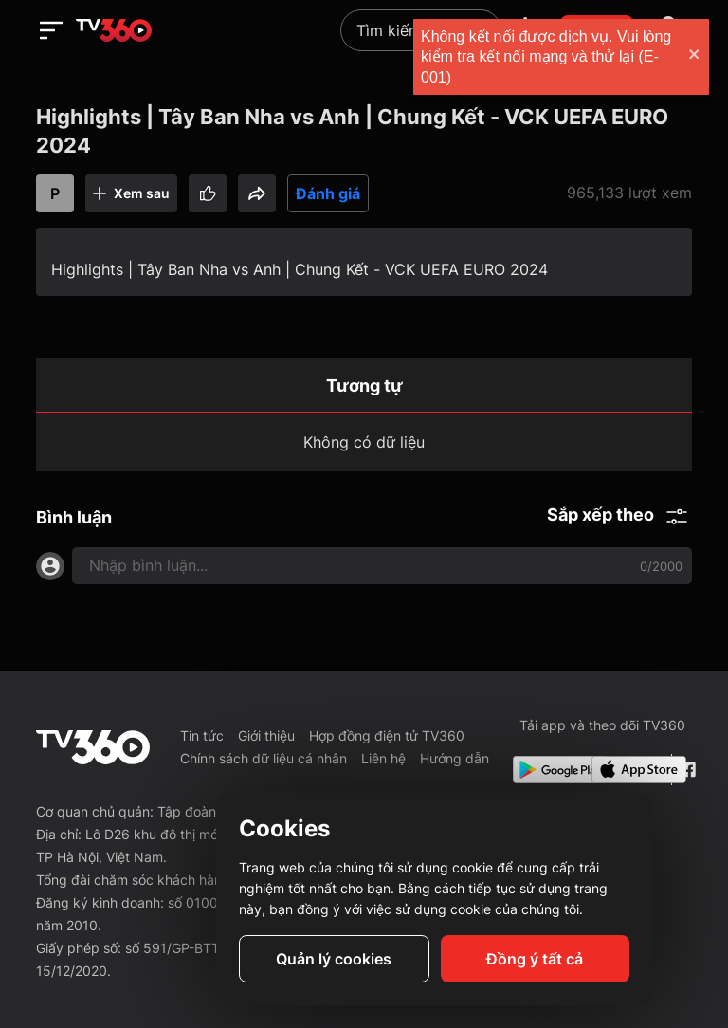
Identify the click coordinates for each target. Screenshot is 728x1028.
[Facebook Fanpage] (686, 770)
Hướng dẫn (454, 758)
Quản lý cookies (333, 958)
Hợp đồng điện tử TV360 (386, 735)
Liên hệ (383, 758)
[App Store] (628, 769)
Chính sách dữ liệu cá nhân (263, 758)
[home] (114, 30)
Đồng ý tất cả (534, 958)
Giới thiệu (266, 735)
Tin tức (202, 735)
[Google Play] (549, 769)
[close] (694, 56)
